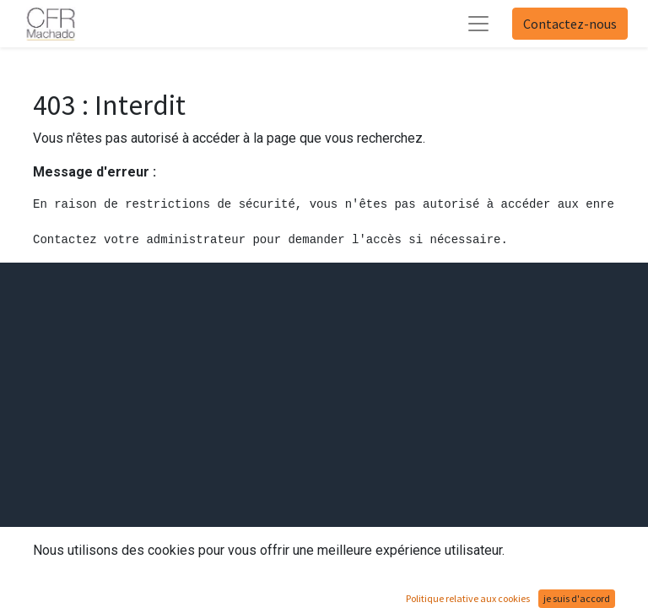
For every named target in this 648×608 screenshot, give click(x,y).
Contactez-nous (570, 23)
